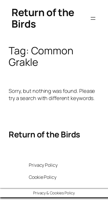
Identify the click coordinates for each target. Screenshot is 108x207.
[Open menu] (93, 18)
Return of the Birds (43, 18)
